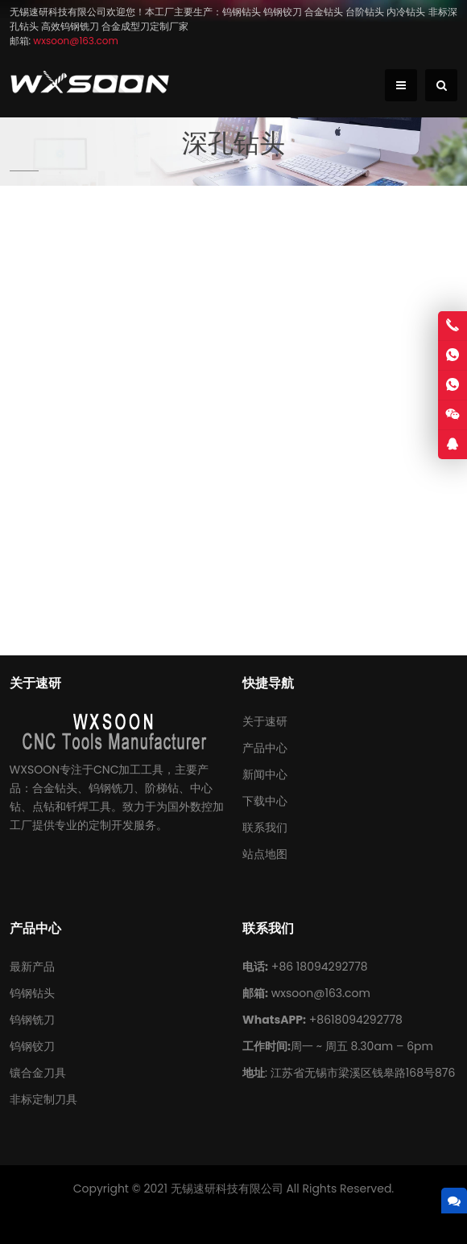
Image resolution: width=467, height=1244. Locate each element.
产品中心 (264, 748)
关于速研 (264, 721)
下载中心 (264, 801)
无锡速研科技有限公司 (227, 1188)
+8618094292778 (356, 1020)
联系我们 (264, 827)
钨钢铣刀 (32, 1020)
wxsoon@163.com (320, 993)
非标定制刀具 (43, 1099)
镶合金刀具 (38, 1073)
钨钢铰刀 (32, 1046)
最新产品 (32, 967)
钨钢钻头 (32, 993)
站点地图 (264, 854)
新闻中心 (264, 774)
